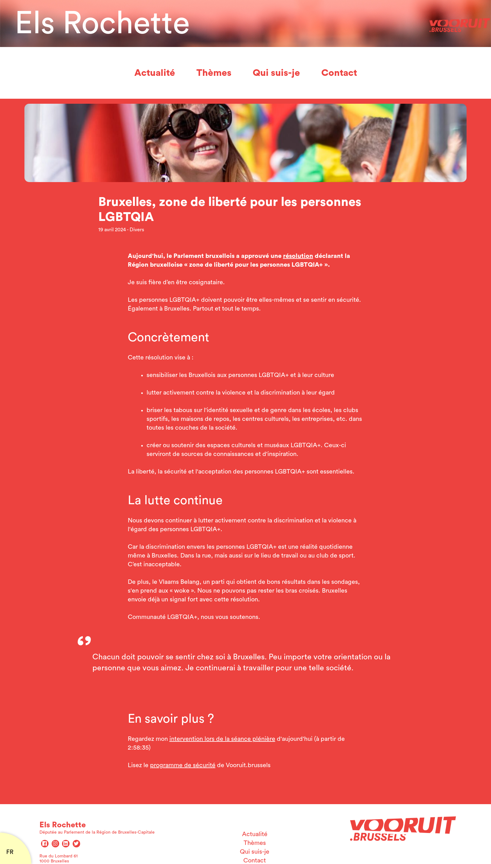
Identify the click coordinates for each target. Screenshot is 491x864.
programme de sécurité (182, 765)
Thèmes (213, 73)
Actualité (154, 73)
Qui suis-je (276, 73)
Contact (339, 73)
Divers (137, 229)
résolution (298, 256)
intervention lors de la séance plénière (222, 739)
